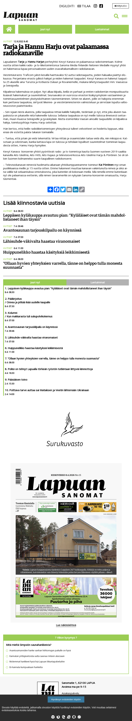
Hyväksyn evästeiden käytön (66, 699)
